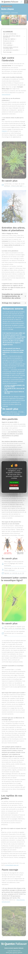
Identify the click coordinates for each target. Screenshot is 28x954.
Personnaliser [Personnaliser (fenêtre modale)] (14, 488)
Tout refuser (14, 485)
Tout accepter (14, 482)
